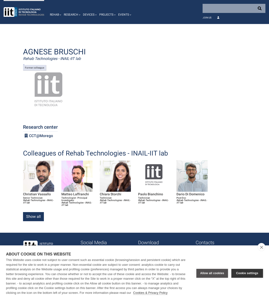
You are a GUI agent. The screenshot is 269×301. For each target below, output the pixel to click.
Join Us (207, 17)
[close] (261, 247)
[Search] (234, 8)
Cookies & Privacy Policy (150, 293)
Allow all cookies (212, 273)
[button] (55, 12)
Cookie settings (247, 273)
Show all (33, 216)
